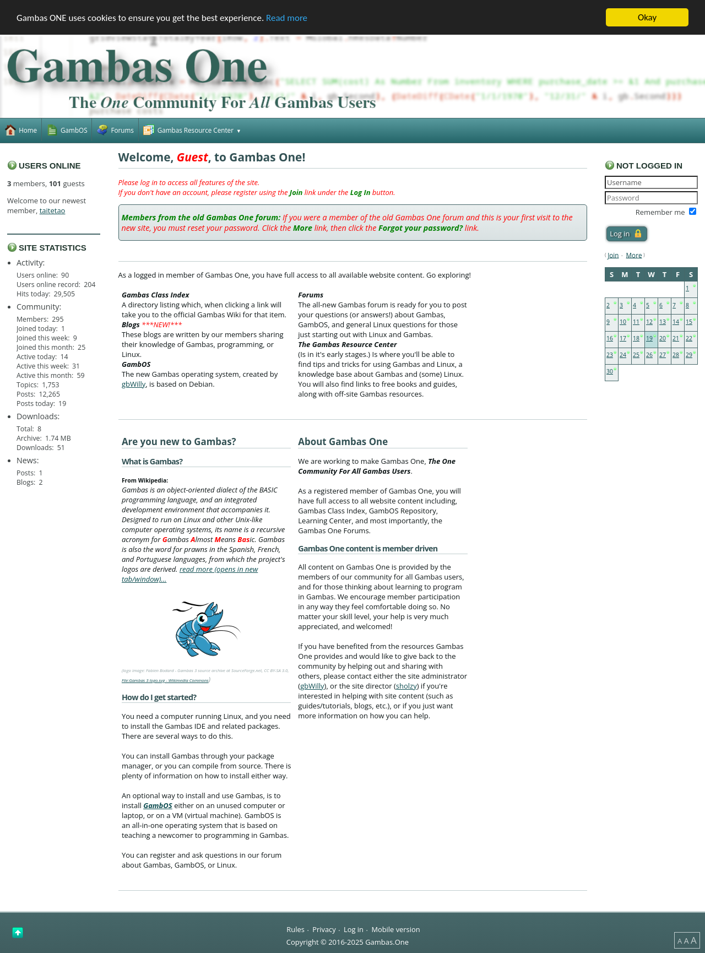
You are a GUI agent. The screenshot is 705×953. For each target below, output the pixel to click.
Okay (647, 17)
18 (636, 338)
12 (649, 322)
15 (689, 322)
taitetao (53, 210)
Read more (286, 17)
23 (609, 355)
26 (649, 355)
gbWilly (133, 383)
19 (649, 338)
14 (676, 322)
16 (609, 338)
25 (636, 355)
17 (623, 338)
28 (676, 355)
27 (662, 355)
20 (662, 338)
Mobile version (395, 929)
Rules (295, 929)
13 (662, 322)
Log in (354, 929)
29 (689, 355)
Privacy (323, 929)
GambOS (157, 805)
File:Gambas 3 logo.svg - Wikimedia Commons (165, 680)
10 (623, 322)
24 (623, 355)
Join (613, 254)
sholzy (406, 686)
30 (609, 371)
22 (689, 338)
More (634, 254)
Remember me (660, 212)
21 (676, 338)
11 (636, 322)
